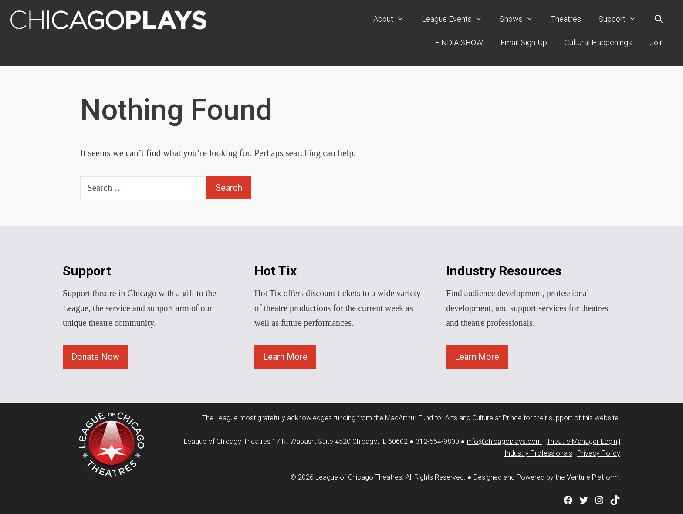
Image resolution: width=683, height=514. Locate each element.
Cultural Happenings (598, 42)
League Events (456, 19)
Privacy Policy (598, 453)
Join (656, 42)
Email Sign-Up (523, 42)
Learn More (285, 357)
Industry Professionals (538, 453)
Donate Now (95, 357)
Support (621, 19)
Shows (521, 19)
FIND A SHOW (459, 42)
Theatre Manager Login (582, 441)
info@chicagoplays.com (504, 441)
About (393, 19)
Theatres (566, 19)
